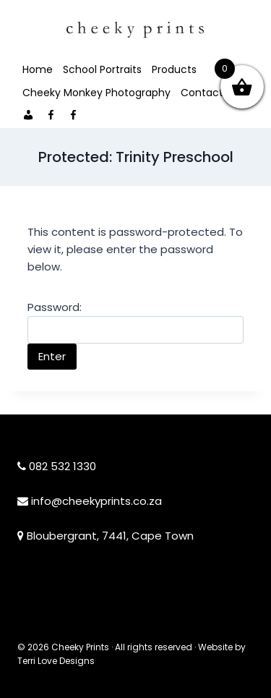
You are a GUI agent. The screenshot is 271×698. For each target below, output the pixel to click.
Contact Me (211, 92)
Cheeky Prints (80, 647)
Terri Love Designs (56, 661)
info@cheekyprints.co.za (96, 500)
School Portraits (102, 69)
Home (37, 69)
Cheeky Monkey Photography (96, 92)
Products (174, 69)
